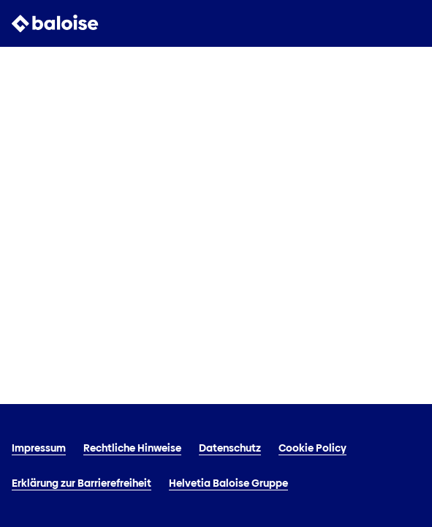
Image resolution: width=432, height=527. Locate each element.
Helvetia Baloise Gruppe (228, 483)
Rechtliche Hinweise (132, 448)
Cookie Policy (312, 448)
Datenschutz (230, 448)
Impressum (39, 448)
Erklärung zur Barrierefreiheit (81, 483)
